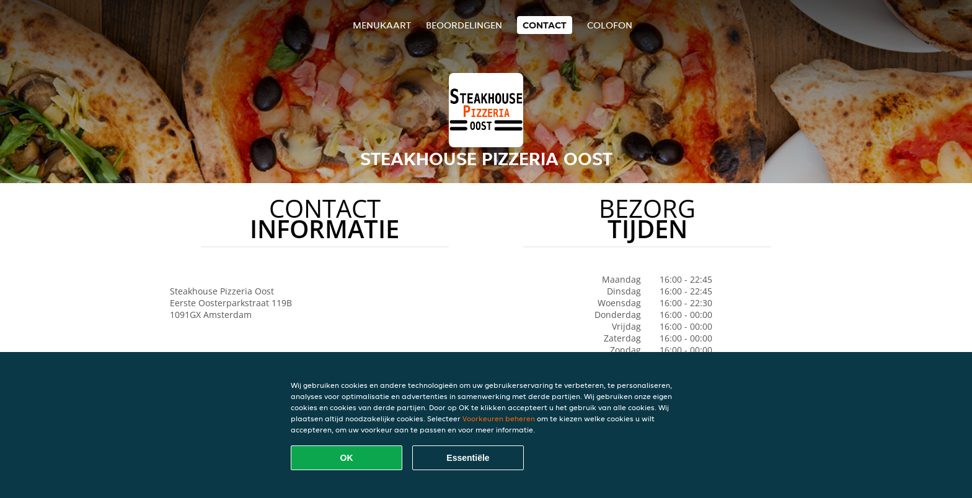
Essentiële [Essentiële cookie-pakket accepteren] (467, 458)
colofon (609, 25)
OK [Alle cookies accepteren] (346, 458)
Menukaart (382, 25)
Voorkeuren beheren (498, 418)
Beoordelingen (464, 25)
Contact (545, 25)
